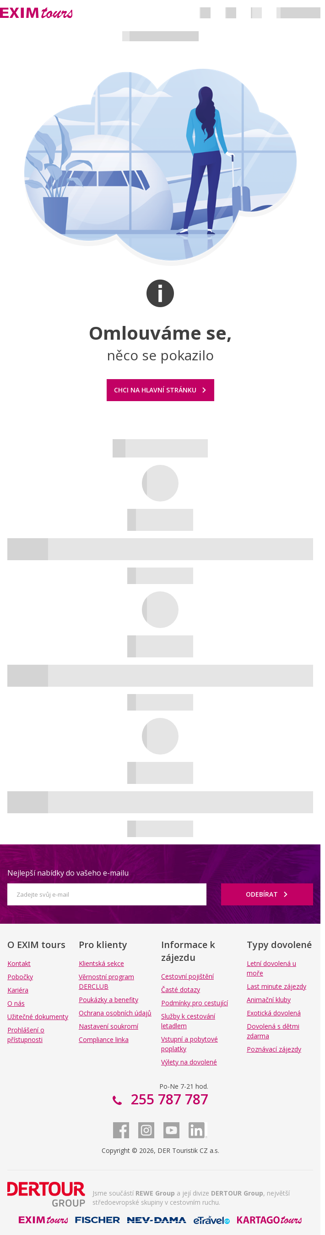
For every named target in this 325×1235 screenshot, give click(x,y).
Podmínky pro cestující (194, 1002)
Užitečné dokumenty (37, 1016)
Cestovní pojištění (187, 976)
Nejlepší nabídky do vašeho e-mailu (68, 873)
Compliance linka (104, 1039)
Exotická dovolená (274, 1013)
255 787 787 (167, 1099)
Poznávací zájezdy (274, 1049)
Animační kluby (269, 999)
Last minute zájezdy (276, 986)
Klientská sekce (101, 963)
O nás (16, 1003)
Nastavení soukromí (108, 1026)
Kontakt (19, 963)
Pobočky (20, 976)
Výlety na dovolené (189, 1062)
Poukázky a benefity (108, 999)
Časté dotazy (180, 989)
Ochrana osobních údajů (115, 1013)
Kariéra (17, 990)
